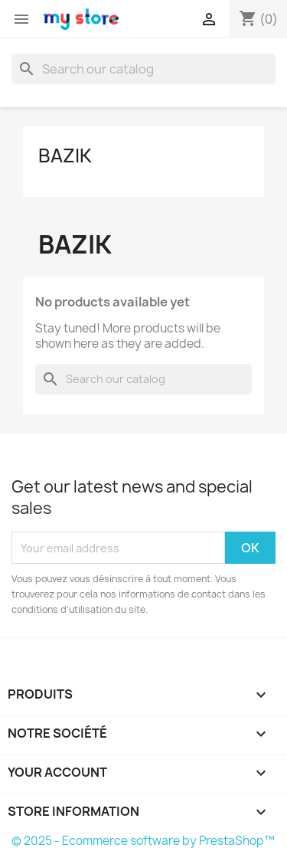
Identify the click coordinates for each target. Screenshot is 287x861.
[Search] (143, 69)
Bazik (65, 155)
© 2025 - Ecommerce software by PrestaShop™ (143, 841)
